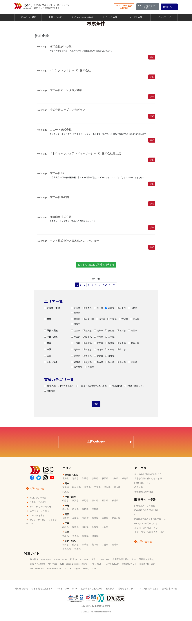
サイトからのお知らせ (82, 17)
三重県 (109, 337)
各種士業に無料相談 (144, 492)
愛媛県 (98, 356)
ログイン (147, 6)
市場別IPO (115, 386)
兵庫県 (87, 343)
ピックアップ (164, 17)
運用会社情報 (21, 589)
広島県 (109, 349)
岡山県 (98, 349)
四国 (47, 356)
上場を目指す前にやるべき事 (91, 386)
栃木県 (134, 319)
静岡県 (98, 337)
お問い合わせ (169, 7)
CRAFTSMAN (60, 559)
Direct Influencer (147, 564)
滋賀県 (109, 343)
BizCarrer (84, 559)
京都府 (98, 343)
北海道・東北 (52, 308)
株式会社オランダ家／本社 (66, 90)
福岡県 (75, 362)
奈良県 (121, 343)
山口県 (121, 349)
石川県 (121, 330)
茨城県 (123, 319)
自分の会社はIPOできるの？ (59, 386)
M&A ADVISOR (54, 568)
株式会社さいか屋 (61, 46)
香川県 (87, 356)
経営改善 (138, 487)
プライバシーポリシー (67, 589)
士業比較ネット (129, 564)
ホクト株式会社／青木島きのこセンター (74, 240)
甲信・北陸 (51, 330)
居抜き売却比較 (37, 564)
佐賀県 (87, 362)
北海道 (75, 308)
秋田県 (121, 308)
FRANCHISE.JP (111, 564)
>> (114, 285)
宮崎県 (132, 362)
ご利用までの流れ (55, 17)
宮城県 (109, 308)
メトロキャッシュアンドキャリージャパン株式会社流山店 (85, 153)
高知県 (109, 356)
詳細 (152, 57)
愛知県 (75, 337)
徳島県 (75, 356)
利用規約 (110, 589)
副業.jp (73, 559)
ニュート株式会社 (61, 129)
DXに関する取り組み (149, 589)
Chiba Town (104, 559)
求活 (93, 559)
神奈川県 (88, 319)
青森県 (87, 308)
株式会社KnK (58, 173)
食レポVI (96, 564)
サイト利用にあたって (42, 589)
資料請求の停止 (169, 589)
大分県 (121, 362)
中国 (47, 349)
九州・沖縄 (51, 362)
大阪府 (75, 343)
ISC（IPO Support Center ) (76, 568)
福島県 (75, 313)
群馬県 (75, 324)
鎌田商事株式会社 (61, 216)
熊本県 (109, 362)
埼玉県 (100, 319)
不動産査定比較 (146, 559)
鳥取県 (75, 349)
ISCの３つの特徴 (28, 17)
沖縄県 (89, 367)
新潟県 (87, 330)
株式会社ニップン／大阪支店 (67, 109)
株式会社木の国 (59, 197)
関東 (47, 319)
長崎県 (98, 362)
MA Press (52, 564)
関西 (47, 343)
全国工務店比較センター (124, 559)
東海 (65, 505)
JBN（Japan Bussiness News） (74, 564)
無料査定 (49, 391)
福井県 (132, 330)
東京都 (75, 319)
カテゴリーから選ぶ (109, 17)
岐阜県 (87, 337)
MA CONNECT (37, 568)
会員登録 (124, 6)
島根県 (87, 349)
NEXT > (106, 285)
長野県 (98, 330)
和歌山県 (133, 343)
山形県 (132, 308)
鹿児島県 (76, 367)
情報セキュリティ (126, 589)
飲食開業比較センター (40, 559)
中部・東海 (51, 337)
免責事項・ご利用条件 (91, 589)
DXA (94, 568)
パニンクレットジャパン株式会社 (70, 70)
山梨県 (75, 330)
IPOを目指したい (134, 386)
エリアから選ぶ (136, 17)
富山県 (109, 330)
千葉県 (112, 319)
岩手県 (98, 308)
